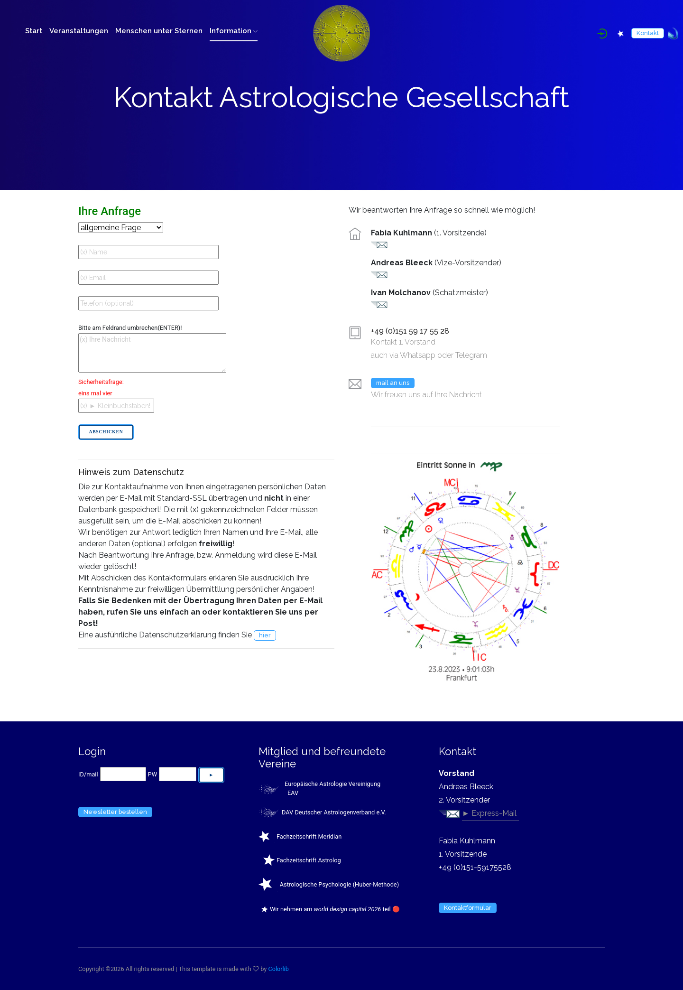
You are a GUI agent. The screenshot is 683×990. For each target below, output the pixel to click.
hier (265, 635)
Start (33, 31)
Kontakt (648, 33)
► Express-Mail (489, 813)
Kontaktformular (467, 907)
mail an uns (392, 382)
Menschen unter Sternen (159, 31)
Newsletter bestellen (115, 811)
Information (234, 31)
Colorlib (278, 968)
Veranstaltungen (78, 31)
